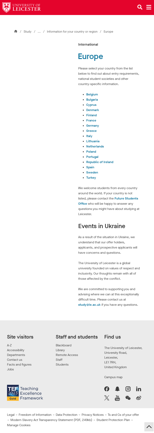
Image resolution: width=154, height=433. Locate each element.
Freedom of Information (35, 415)
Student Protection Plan (113, 420)
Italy (89, 136)
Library (60, 350)
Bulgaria (92, 99)
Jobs (10, 369)
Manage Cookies (18, 425)
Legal (10, 415)
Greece (91, 131)
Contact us (14, 360)
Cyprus (91, 105)
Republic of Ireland (99, 162)
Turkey (91, 177)
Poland (91, 151)
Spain (90, 167)
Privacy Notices (93, 415)
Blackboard (63, 345)
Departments (16, 355)
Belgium (92, 94)
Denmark (92, 110)
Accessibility (15, 350)
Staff (59, 360)
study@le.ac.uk (89, 305)
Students (62, 364)
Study (27, 32)
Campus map (113, 377)
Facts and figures (19, 364)
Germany (92, 125)
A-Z (9, 345)
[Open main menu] (149, 7)
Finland (91, 115)
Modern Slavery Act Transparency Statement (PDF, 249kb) (51, 420)
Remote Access (67, 355)
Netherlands (95, 146)
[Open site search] (140, 7)
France (91, 120)
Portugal (92, 157)
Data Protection (66, 415)
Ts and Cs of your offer (123, 415)
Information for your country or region (71, 32)
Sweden (92, 172)
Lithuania (92, 141)
